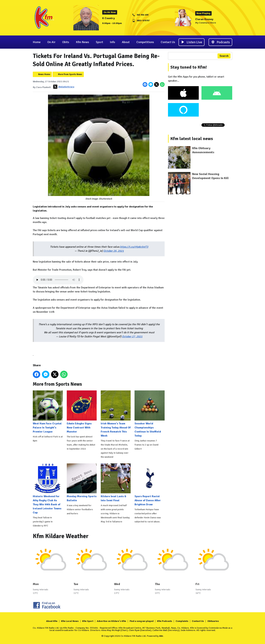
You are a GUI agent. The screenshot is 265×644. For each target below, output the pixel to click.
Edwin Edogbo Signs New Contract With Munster (82, 411)
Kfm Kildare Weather (61, 536)
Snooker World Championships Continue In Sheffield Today (149, 413)
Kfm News (82, 42)
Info (112, 42)
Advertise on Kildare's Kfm (111, 621)
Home (37, 42)
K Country (108, 18)
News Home (44, 74)
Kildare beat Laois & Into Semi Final (116, 482)
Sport (99, 42)
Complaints (182, 621)
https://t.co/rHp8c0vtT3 (134, 247)
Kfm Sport (87, 621)
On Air (51, 42)
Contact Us (168, 42)
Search (224, 56)
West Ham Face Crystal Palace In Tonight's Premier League (48, 411)
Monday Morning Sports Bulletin (82, 482)
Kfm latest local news (191, 138)
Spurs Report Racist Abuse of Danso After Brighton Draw (149, 484)
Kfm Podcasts (164, 621)
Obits (65, 42)
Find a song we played (141, 621)
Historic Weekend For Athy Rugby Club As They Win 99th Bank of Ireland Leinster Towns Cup (48, 488)
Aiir (161, 636)
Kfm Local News (70, 621)
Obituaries (213, 621)
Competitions (145, 42)
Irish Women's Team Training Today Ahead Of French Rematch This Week (116, 413)
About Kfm (51, 621)
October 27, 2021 (132, 336)
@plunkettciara (63, 87)
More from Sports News (70, 74)
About (126, 42)
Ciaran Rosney (204, 19)
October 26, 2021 (113, 251)
